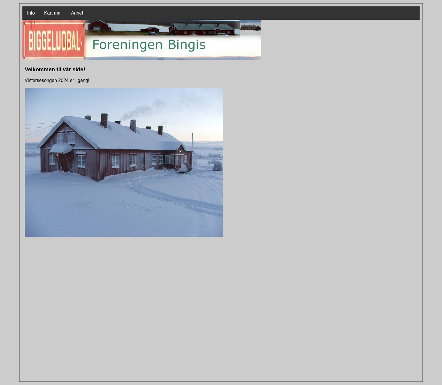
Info (31, 12)
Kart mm (53, 12)
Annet (77, 12)
